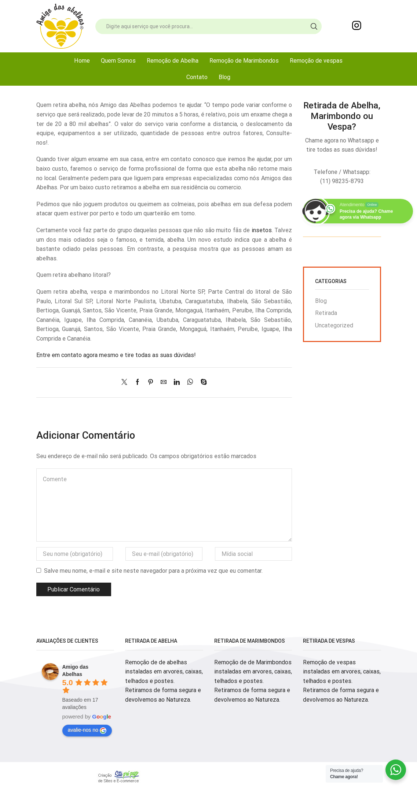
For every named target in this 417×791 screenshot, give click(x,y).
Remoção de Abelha (172, 60)
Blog (224, 77)
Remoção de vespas (316, 60)
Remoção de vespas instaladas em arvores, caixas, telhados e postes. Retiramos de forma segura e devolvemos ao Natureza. (342, 681)
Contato (197, 77)
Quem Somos (118, 60)
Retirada (326, 312)
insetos (262, 230)
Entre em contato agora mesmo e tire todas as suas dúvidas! (116, 355)
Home (82, 60)
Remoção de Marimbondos (244, 60)
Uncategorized (334, 325)
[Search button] (314, 26)
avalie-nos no (87, 730)
